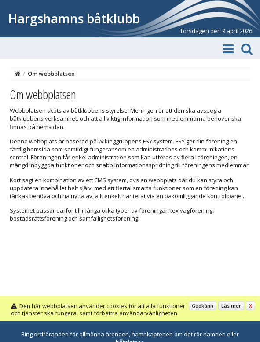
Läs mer (231, 305)
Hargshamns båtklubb (74, 18)
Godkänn (202, 305)
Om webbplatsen (51, 73)
